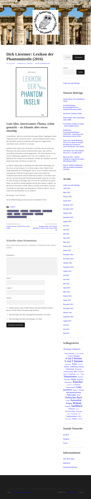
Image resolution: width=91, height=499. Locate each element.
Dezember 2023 (68, 304)
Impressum (66, 463)
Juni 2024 (66, 279)
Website (8, 298)
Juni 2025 (66, 230)
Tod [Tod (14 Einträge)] (79, 414)
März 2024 (66, 292)
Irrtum (17, 214)
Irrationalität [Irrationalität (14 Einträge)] (67, 379)
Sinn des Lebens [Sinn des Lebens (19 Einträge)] (70, 411)
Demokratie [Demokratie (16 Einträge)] (78, 369)
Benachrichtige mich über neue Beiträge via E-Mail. (25, 319)
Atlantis (24, 211)
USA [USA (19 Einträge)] (79, 416)
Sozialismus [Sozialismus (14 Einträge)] (74, 414)
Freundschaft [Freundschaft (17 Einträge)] (71, 374)
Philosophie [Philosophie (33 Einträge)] (71, 395)
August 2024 (67, 271)
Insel (10, 214)
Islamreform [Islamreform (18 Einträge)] (68, 382)
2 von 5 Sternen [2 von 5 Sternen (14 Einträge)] (79, 353)
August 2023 (67, 321)
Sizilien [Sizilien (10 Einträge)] (68, 413)
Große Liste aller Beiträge (71, 83)
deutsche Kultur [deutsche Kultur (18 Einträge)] (68, 371)
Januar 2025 (67, 250)
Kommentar (10, 255)
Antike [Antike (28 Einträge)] (74, 364)
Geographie (48, 211)
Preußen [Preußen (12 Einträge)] (68, 400)
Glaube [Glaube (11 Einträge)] (77, 374)
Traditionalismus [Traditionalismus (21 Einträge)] (71, 416)
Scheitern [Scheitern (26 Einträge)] (71, 409)
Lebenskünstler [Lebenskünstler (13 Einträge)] (76, 384)
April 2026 (66, 188)
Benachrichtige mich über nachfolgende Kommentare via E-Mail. (30, 314)
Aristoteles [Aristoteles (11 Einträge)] (80, 364)
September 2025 (68, 217)
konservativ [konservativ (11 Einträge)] (69, 384)
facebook (66, 435)
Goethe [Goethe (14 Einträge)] (82, 374)
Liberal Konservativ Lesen (21, 492)
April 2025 (66, 238)
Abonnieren (78, 57)
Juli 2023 (66, 325)
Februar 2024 (67, 296)
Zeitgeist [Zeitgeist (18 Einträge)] (74, 419)
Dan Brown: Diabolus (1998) (72, 113)
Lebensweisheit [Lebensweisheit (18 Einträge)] (70, 387)
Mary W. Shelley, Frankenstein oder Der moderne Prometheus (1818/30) (73, 167)
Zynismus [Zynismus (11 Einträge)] (80, 418)
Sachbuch (12, 207)
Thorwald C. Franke (25, 63)
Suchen (65, 68)
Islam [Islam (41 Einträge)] (73, 379)
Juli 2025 (66, 225)
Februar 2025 (67, 246)
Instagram (66, 439)
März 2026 (66, 192)
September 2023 (68, 317)
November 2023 (68, 308)
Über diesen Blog (68, 459)
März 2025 (66, 242)
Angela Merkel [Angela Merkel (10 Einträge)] (68, 364)
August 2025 (67, 221)
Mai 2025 (66, 234)
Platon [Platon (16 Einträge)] (78, 395)
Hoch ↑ (82, 492)
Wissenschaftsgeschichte (17, 217)
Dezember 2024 (68, 254)
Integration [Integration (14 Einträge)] (80, 377)
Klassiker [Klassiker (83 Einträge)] (78, 382)
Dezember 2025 (68, 205)
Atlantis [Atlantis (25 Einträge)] (66, 367)
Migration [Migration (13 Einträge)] (75, 390)
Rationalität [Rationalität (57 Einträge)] (76, 400)
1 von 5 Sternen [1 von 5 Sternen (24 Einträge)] (69, 353)
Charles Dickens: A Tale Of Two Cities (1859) (18, 226)
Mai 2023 (66, 333)
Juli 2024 (66, 275)
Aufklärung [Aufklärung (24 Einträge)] (74, 367)
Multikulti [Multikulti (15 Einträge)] (81, 390)
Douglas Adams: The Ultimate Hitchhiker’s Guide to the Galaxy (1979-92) (44, 227)
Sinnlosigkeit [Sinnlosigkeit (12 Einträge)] (79, 411)
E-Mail (9, 288)
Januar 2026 (67, 201)
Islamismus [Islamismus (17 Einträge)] (80, 379)
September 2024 (68, 267)
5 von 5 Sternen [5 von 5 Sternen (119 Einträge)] (74, 361)
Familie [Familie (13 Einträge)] (65, 374)
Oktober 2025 (67, 213)
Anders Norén (71, 492)
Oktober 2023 (67, 312)
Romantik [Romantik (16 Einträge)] (67, 406)
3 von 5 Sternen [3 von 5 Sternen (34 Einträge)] (74, 356)
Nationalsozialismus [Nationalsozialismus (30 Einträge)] (73, 392)
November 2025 (68, 209)
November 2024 (68, 259)
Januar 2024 (67, 300)
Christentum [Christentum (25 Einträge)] (70, 369)
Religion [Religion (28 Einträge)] (69, 403)
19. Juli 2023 (10, 63)
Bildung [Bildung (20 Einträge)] (81, 366)
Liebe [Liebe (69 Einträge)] (78, 387)
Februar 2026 (67, 196)
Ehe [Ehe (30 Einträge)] (75, 371)
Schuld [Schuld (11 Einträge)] (77, 409)
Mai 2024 (66, 283)
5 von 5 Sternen (13, 211)
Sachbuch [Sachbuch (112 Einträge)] (76, 406)
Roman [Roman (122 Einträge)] (77, 403)
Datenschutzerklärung (70, 467)
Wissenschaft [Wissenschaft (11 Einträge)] (68, 418)
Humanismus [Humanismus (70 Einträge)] (70, 376)
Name (8, 278)
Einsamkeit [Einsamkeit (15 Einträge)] (81, 371)
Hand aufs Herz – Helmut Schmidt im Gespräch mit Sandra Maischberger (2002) (73, 159)
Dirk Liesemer (35, 211)
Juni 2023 (66, 329)
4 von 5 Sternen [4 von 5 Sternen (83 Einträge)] (73, 358)
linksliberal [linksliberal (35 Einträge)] (67, 390)
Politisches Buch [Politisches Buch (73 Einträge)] (73, 397)
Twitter (65, 443)
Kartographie (28, 214)
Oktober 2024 (67, 263)
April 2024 (66, 288)
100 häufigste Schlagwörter (71, 349)
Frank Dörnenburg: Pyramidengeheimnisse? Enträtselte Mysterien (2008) (72, 107)
